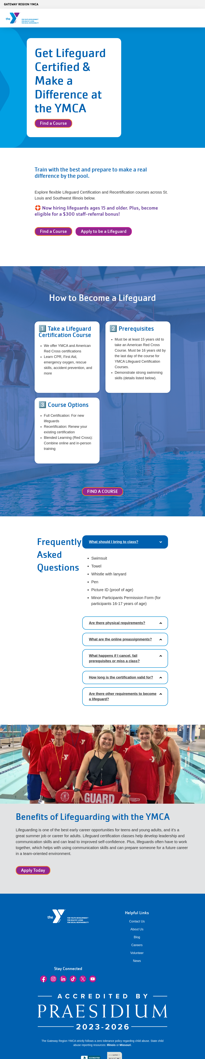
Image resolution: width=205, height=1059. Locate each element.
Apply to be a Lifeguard (104, 231)
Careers (137, 945)
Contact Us (137, 921)
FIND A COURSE (102, 491)
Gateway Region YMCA (21, 4)
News (137, 961)
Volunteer (137, 953)
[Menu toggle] (199, 17)
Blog (137, 937)
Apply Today (33, 870)
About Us (136, 929)
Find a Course (53, 123)
